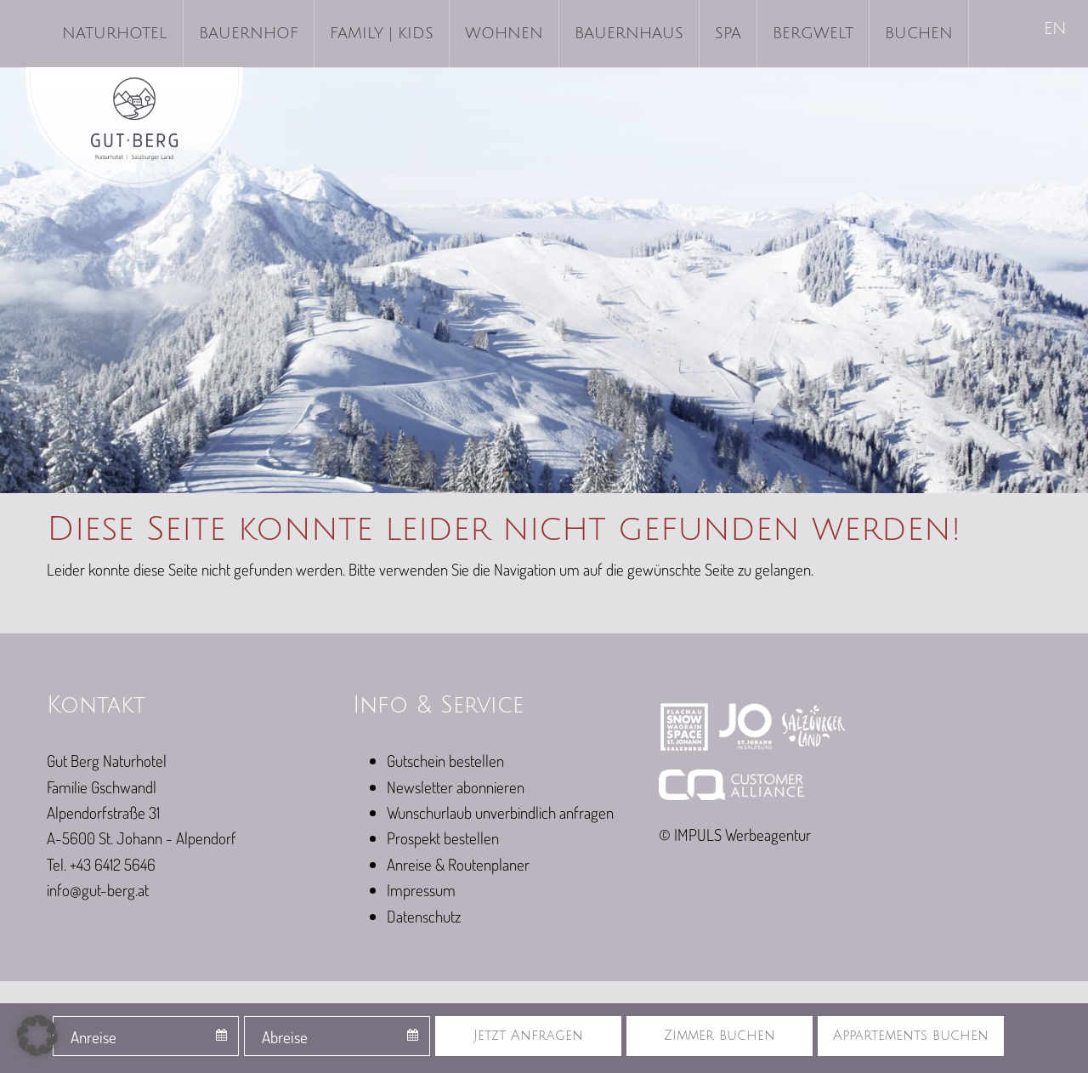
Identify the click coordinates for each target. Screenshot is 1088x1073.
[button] (37, 1035)
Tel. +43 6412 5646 (101, 864)
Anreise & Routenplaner (458, 864)
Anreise (93, 1036)
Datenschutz (424, 916)
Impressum (421, 889)
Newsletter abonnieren (455, 787)
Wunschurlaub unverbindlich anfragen (500, 812)
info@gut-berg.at (98, 889)
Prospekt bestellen (443, 838)
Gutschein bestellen (445, 760)
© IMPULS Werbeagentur (735, 834)
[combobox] (146, 1036)
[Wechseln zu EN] (1056, 30)
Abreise (285, 1036)
